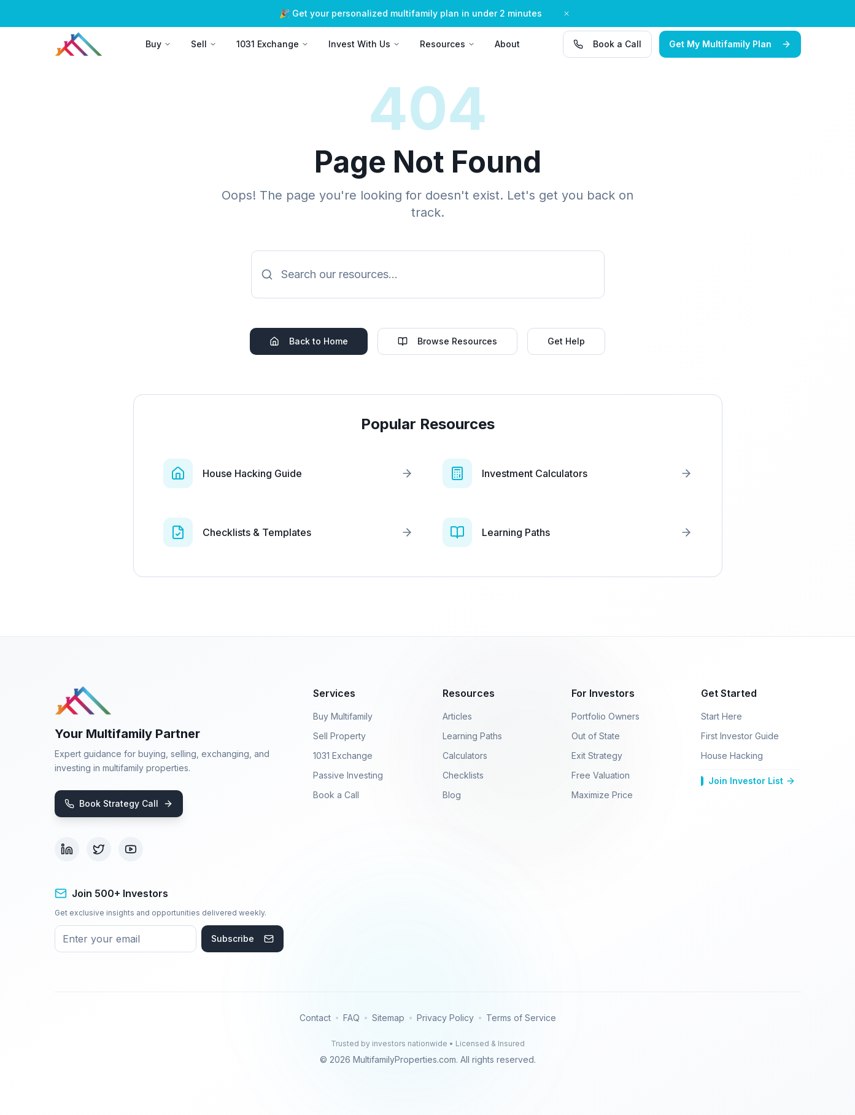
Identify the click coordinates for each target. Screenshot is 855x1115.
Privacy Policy (445, 1017)
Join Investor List (748, 780)
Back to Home (308, 341)
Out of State (595, 736)
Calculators (465, 755)
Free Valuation (600, 775)
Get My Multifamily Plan (730, 44)
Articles (457, 716)
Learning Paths (472, 736)
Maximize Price (602, 795)
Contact (315, 1017)
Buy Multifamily (343, 716)
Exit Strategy (596, 755)
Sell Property (339, 736)
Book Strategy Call (118, 803)
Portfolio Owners (605, 716)
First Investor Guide (740, 736)
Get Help (566, 341)
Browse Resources (447, 341)
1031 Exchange (272, 44)
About (507, 44)
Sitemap (388, 1017)
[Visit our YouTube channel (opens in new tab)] (130, 849)
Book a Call (607, 44)
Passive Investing (348, 775)
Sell (204, 44)
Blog (452, 795)
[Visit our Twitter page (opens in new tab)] (99, 849)
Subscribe (242, 938)
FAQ (351, 1017)
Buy (158, 44)
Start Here (721, 716)
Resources (447, 44)
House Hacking (732, 755)
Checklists (463, 775)
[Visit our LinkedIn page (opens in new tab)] (67, 849)
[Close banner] (566, 13)
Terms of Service (521, 1017)
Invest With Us (364, 44)
